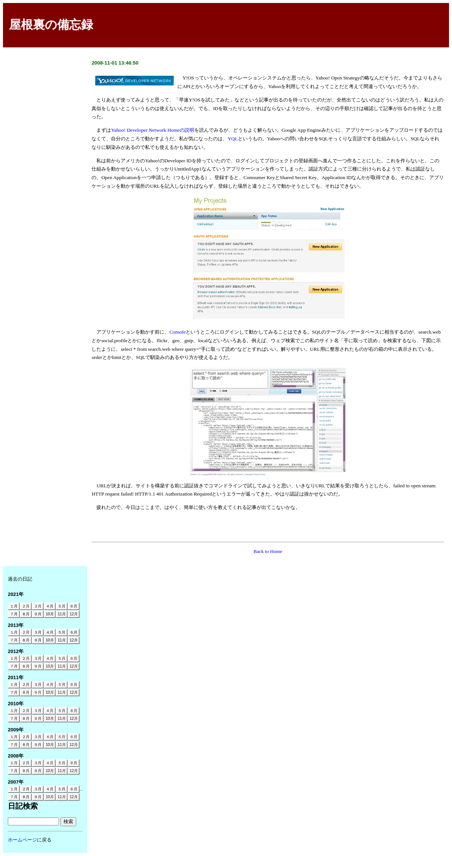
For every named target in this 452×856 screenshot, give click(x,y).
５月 (61, 658)
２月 (26, 606)
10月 (49, 666)
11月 (61, 666)
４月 (49, 658)
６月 (73, 658)
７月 (14, 640)
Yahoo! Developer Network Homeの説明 (152, 130)
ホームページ (22, 840)
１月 (14, 632)
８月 (26, 666)
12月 (73, 614)
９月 (37, 666)
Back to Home (268, 551)
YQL (232, 138)
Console (177, 332)
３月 (37, 606)
